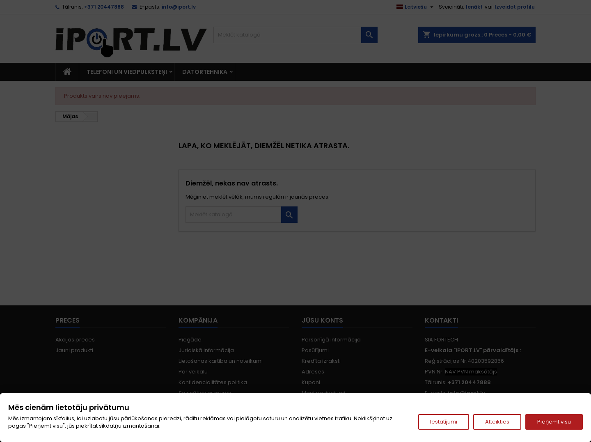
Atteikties (497, 422)
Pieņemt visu (554, 422)
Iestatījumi (443, 422)
